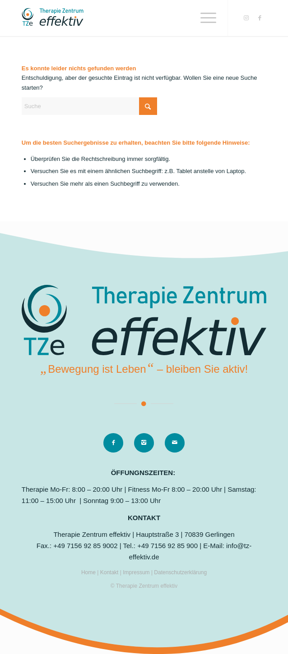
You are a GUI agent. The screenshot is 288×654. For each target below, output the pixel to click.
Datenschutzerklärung (180, 572)
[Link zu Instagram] (246, 18)
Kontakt (110, 572)
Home (88, 572)
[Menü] (203, 18)
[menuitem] (203, 18)
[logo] (120, 18)
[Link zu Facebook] (259, 18)
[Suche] (89, 106)
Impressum (137, 572)
